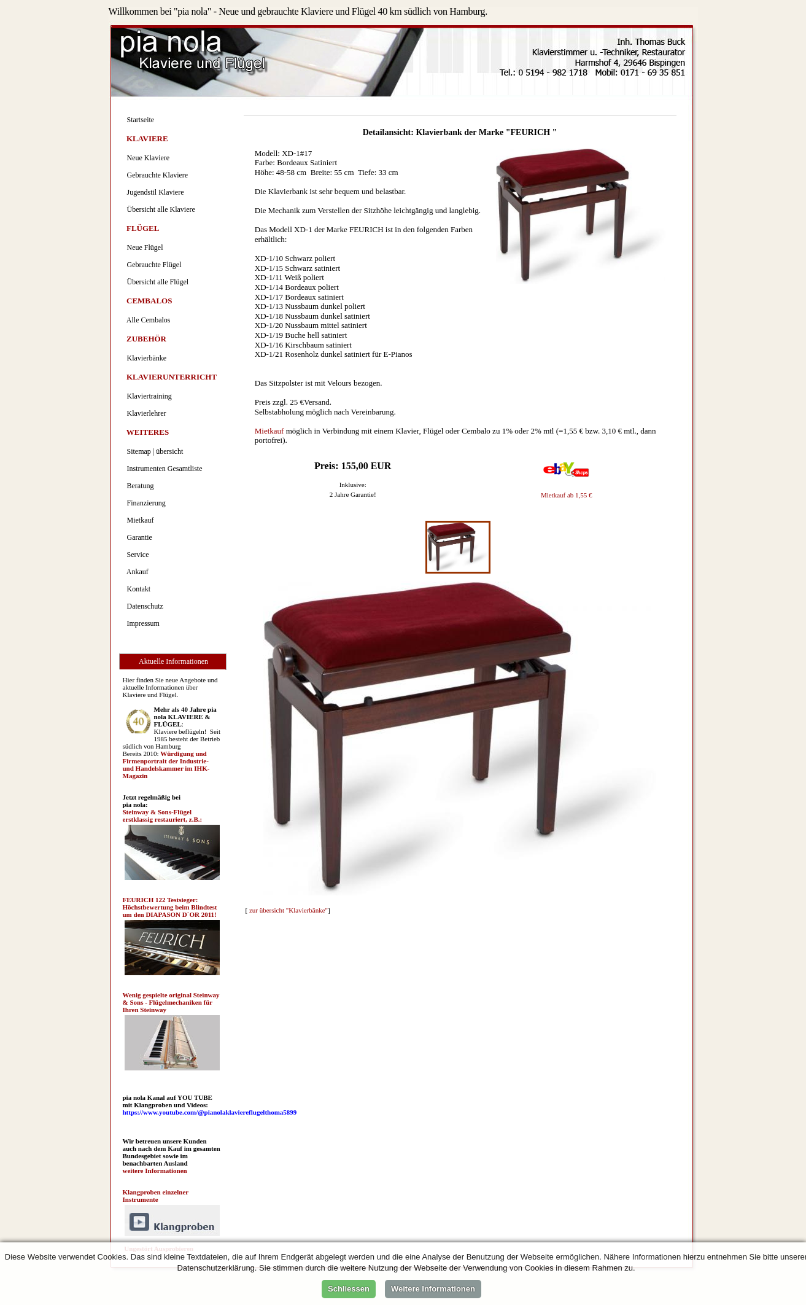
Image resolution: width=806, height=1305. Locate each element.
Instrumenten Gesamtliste (163, 468)
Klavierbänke (145, 358)
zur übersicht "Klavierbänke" (288, 910)
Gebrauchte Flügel (152, 264)
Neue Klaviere (146, 158)
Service (136, 554)
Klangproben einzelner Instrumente (155, 1195)
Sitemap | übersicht (153, 451)
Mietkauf (269, 430)
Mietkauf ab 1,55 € (566, 495)
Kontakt (137, 589)
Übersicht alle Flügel (156, 282)
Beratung (138, 485)
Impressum (141, 623)
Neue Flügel (143, 247)
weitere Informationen (155, 1170)
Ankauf (136, 571)
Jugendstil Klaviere (153, 192)
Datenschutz (143, 606)
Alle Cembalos (147, 320)
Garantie (137, 537)
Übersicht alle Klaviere (159, 209)
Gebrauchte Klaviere (155, 175)
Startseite (139, 119)
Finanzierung (144, 503)
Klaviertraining (147, 396)
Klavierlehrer (144, 413)
